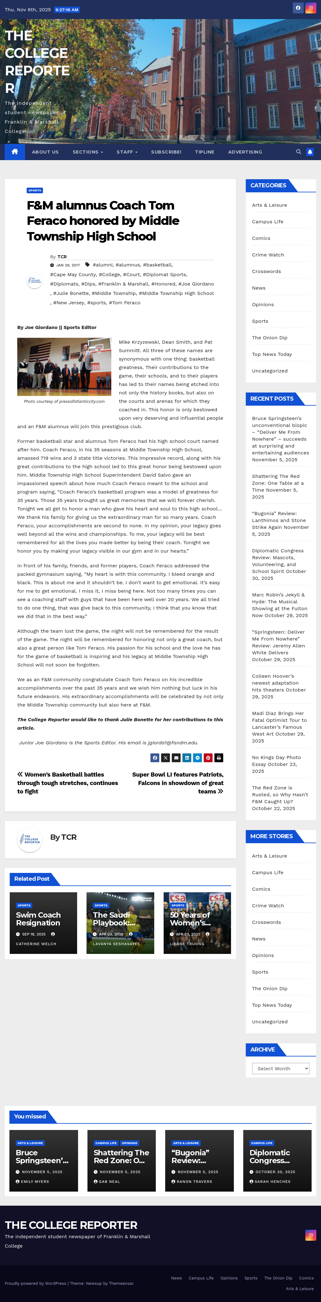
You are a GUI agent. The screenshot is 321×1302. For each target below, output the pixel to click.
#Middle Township (114, 293)
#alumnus (128, 265)
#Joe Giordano (196, 284)
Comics (261, 238)
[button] (298, 152)
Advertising (245, 152)
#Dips (88, 284)
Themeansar (121, 1283)
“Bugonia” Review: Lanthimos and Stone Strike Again (279, 520)
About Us (45, 152)
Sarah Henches (270, 1181)
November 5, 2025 (42, 1172)
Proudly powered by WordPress (36, 1283)
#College (109, 274)
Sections (86, 152)
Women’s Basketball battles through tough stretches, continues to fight (67, 783)
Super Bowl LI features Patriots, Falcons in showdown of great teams (178, 783)
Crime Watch (268, 255)
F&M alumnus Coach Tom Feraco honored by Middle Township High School (103, 221)
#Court (131, 274)
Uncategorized (270, 371)
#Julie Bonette (71, 293)
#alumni (103, 265)
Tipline (204, 152)
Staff (125, 152)
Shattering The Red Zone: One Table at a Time (278, 483)
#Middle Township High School (176, 293)
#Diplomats (64, 284)
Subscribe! (166, 152)
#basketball (157, 265)
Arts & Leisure (269, 205)
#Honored (163, 284)
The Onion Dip (269, 338)
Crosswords (266, 271)
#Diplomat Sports (164, 274)
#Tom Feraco (124, 303)
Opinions (263, 304)
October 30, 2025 (275, 1172)
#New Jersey (68, 303)
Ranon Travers (191, 1181)
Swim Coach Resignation (38, 918)
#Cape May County (73, 274)
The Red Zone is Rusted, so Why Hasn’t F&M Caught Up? (280, 794)
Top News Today (272, 354)
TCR (62, 257)
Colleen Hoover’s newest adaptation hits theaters (275, 683)
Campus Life (267, 222)
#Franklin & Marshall (123, 284)
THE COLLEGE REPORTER (71, 1225)
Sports (35, 190)
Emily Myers (32, 1181)
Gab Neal (107, 1181)
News (259, 288)
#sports (96, 303)
